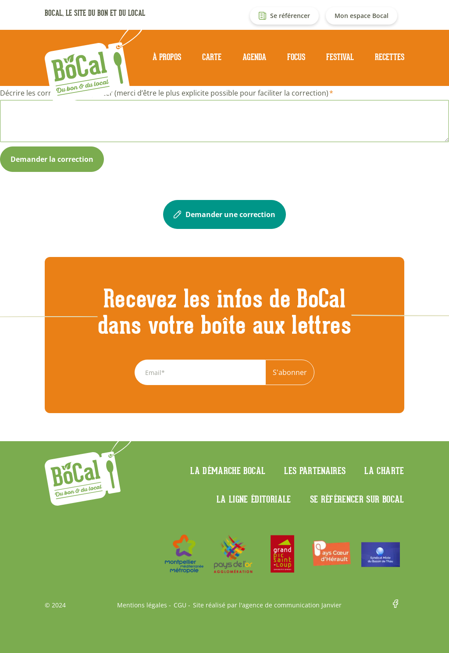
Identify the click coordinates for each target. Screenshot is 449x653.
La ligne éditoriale (254, 499)
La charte (384, 470)
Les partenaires (315, 470)
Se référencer (290, 15)
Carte (211, 57)
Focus (296, 57)
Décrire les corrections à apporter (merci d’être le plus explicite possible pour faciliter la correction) (164, 93)
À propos (167, 57)
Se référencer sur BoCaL (357, 499)
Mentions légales (142, 605)
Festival (340, 57)
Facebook (398, 605)
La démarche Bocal (227, 470)
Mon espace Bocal (361, 15)
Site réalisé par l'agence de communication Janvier (267, 605)
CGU (180, 605)
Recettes (389, 57)
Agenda (254, 57)
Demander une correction (224, 214)
